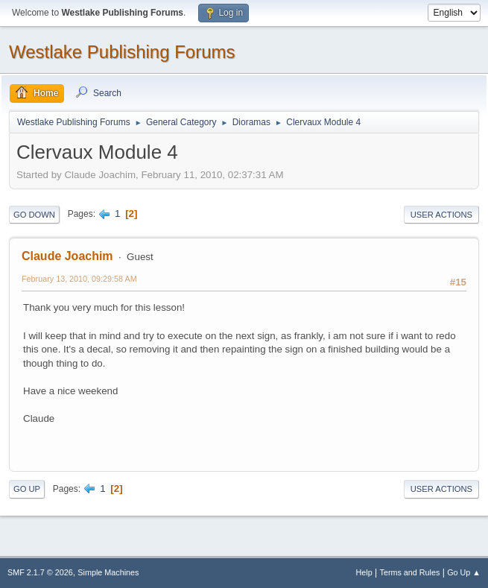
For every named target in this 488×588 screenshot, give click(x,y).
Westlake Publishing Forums (122, 52)
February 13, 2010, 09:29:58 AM (79, 278)
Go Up (26, 488)
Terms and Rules (410, 572)
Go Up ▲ (464, 572)
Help (364, 572)
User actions (441, 214)
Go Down (34, 214)
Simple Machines (108, 572)
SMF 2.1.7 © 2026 (40, 572)
